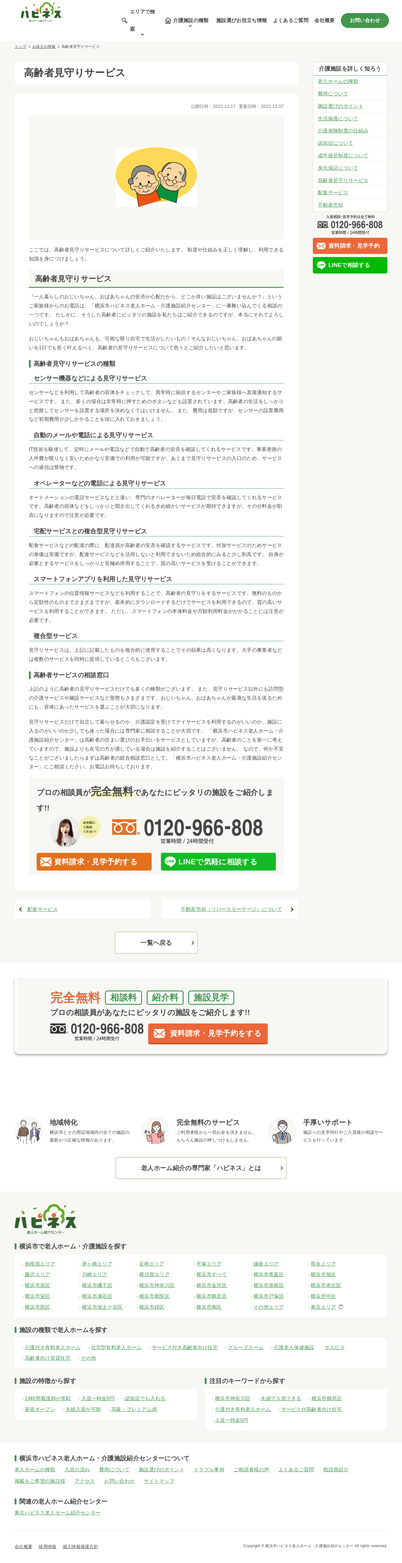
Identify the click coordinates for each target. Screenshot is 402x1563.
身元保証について (338, 168)
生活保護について (338, 118)
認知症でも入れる (145, 1398)
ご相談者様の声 (251, 1469)
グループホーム (245, 1347)
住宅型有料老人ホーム (116, 1347)
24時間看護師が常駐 (48, 1398)
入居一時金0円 (98, 1398)
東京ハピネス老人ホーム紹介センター (58, 1512)
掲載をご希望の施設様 (40, 1481)
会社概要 (324, 20)
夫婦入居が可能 (83, 1409)
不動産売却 (330, 205)
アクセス (85, 1481)
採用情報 (47, 1546)
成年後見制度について (343, 155)
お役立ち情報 (43, 46)
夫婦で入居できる (281, 1398)
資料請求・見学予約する (96, 861)
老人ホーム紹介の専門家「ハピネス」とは (201, 1168)
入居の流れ (77, 1469)
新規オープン (40, 1409)
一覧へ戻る (156, 942)
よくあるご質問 (290, 20)
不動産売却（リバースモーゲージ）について (231, 909)
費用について (333, 93)
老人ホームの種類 (338, 81)
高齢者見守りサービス (343, 180)
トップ (20, 46)
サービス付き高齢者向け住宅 (185, 1347)
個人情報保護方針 (80, 1546)
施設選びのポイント (340, 106)
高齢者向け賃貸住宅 (48, 1358)
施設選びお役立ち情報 (241, 20)
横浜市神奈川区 (232, 1398)
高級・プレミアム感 (134, 1409)
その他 (88, 1358)
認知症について (335, 143)
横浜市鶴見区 (327, 1398)
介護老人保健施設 (294, 1347)
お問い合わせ (365, 20)
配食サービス (42, 909)
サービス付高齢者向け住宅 (311, 1409)
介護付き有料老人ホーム (53, 1347)
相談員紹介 (336, 1469)
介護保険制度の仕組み (343, 130)
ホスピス (335, 1347)
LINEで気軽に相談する (218, 861)
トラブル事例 (209, 1469)
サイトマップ (159, 1481)
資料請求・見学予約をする (216, 1033)
